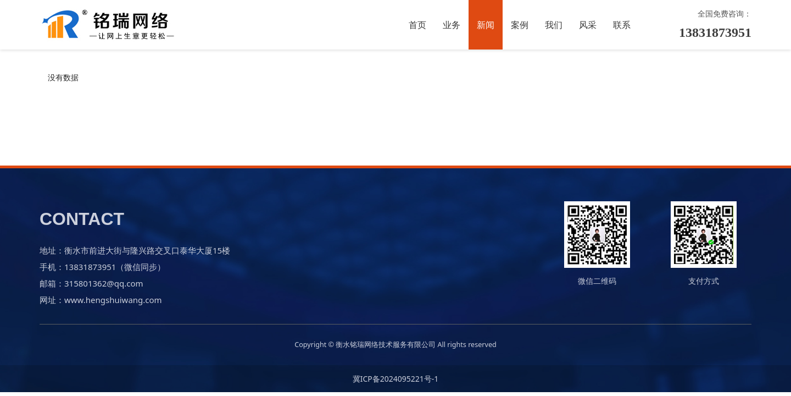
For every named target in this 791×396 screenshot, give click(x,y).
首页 (417, 25)
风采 (588, 25)
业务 (451, 25)
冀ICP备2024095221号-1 (396, 378)
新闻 (485, 25)
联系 (622, 25)
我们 (553, 25)
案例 (519, 25)
